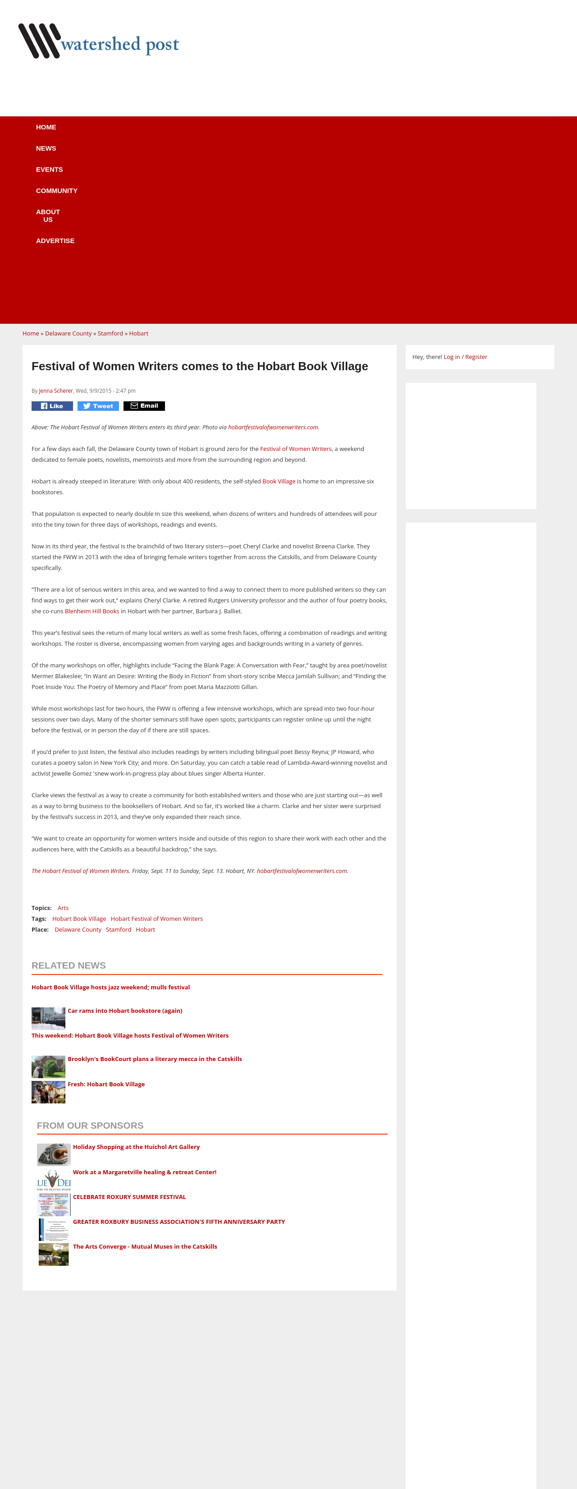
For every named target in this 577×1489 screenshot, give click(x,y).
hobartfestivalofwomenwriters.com (272, 256)
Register (476, 185)
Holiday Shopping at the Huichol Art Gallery (136, 975)
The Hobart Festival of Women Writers (80, 699)
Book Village (278, 310)
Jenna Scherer (56, 219)
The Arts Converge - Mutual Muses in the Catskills (145, 1075)
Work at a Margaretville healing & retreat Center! (144, 1001)
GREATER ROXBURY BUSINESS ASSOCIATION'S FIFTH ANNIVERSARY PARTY (179, 1050)
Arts (63, 736)
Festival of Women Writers (295, 277)
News (121, 133)
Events (173, 133)
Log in (452, 185)
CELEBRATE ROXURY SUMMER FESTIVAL (129, 1025)
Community (236, 133)
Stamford (110, 162)
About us (303, 133)
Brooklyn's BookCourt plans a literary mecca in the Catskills (155, 887)
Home (73, 133)
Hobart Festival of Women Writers (157, 747)
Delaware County (68, 162)
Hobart (138, 162)
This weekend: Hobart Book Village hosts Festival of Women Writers (130, 864)
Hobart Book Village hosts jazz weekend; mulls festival (111, 816)
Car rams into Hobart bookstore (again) (125, 839)
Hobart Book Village (79, 747)
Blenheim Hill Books (92, 440)
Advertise (368, 133)
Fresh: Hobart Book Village (106, 913)
